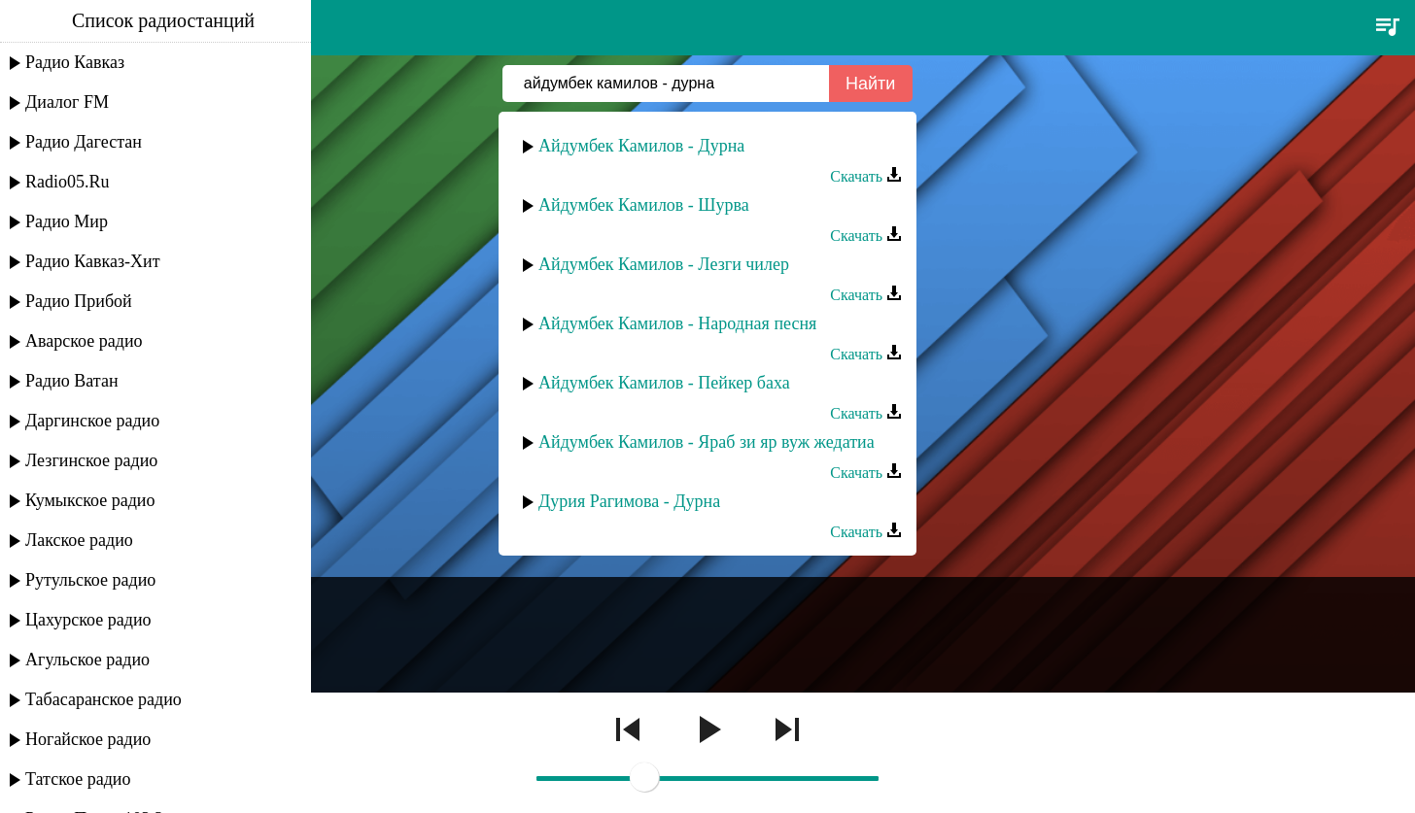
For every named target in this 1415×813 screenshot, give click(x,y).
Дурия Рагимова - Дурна (629, 501)
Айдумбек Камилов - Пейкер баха (664, 382)
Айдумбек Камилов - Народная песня (677, 323)
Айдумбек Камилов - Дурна (641, 145)
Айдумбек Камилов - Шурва (643, 205)
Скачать (866, 176)
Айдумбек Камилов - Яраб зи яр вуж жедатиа (706, 442)
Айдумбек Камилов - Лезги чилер (663, 264)
